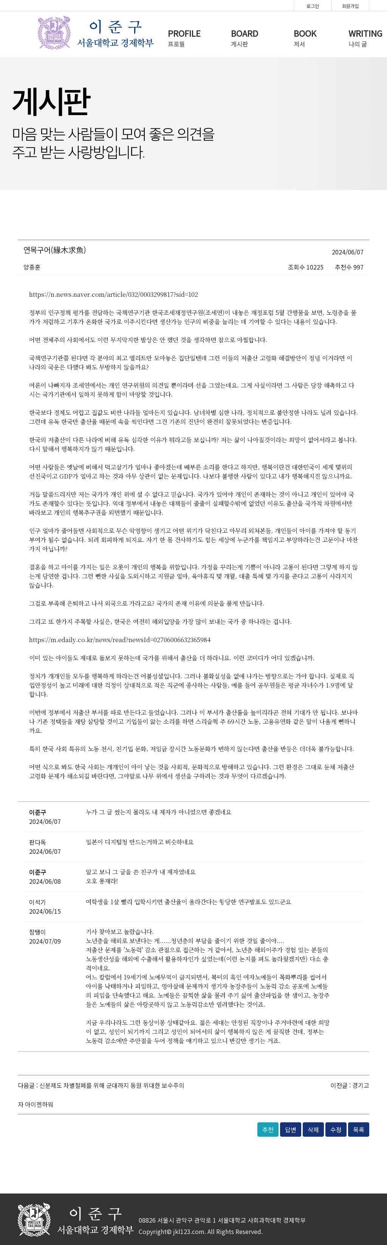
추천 (268, 1129)
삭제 (313, 1129)
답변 (290, 1129)
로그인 (313, 6)
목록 (358, 1129)
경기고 (360, 1085)
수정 (336, 1129)
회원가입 (350, 6)
